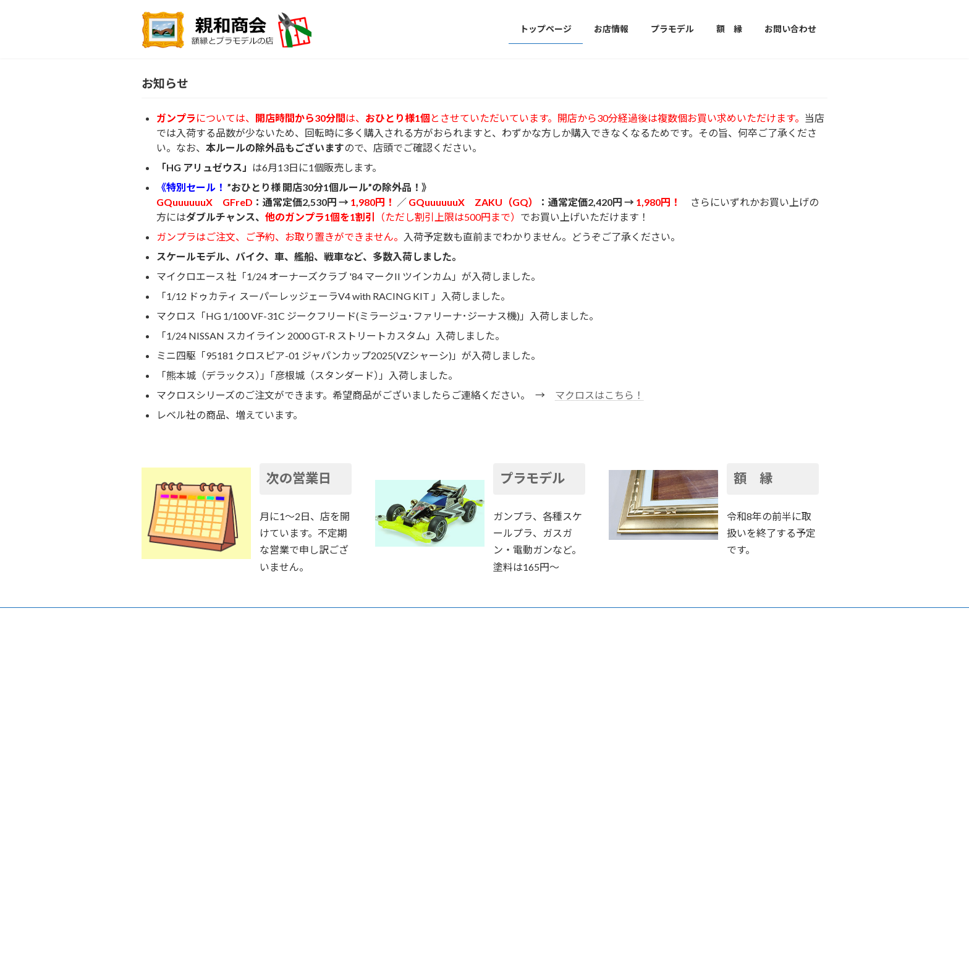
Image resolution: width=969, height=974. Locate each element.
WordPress (418, 952)
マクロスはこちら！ (599, 701)
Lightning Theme (481, 952)
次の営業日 (298, 785)
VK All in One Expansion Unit (564, 952)
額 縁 (753, 785)
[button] (461, 355)
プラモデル (532, 785)
